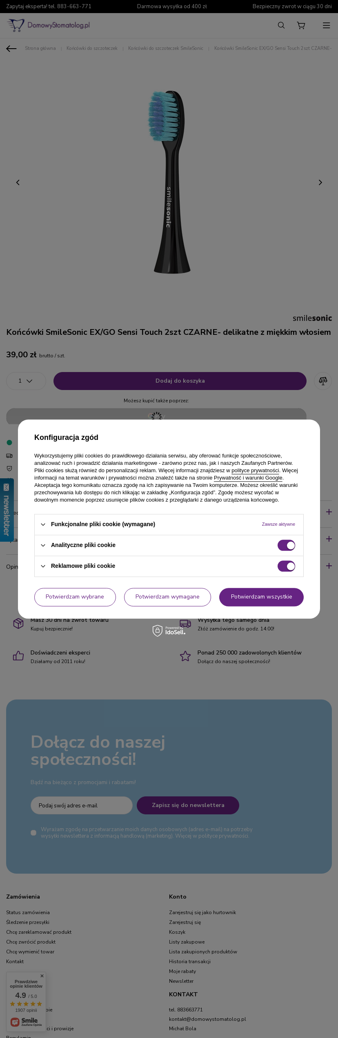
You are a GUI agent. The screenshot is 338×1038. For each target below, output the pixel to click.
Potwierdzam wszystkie (261, 597)
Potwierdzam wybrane (75, 597)
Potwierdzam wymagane (168, 597)
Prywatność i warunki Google (248, 478)
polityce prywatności (255, 470)
